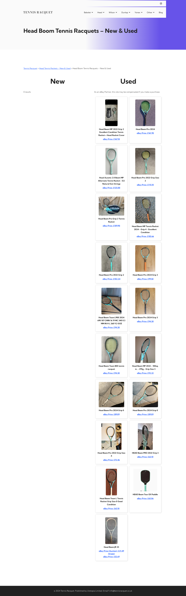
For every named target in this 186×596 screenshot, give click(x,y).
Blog (161, 12)
